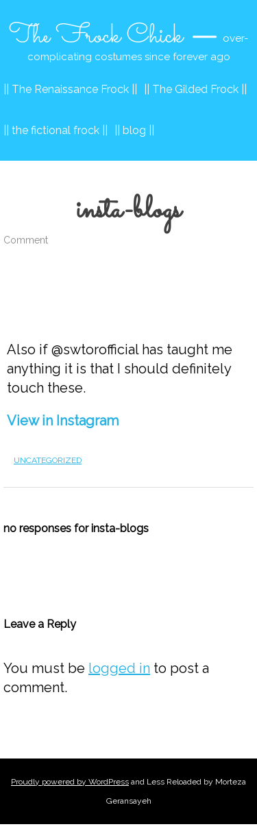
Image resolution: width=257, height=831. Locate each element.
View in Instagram (63, 420)
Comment (25, 240)
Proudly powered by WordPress (70, 782)
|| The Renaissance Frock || (70, 89)
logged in (119, 668)
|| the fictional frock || (55, 130)
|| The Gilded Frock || (195, 89)
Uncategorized (48, 460)
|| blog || (134, 130)
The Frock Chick (96, 36)
